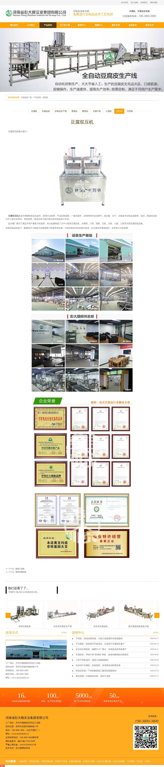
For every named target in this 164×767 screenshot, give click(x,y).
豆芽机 (130, 111)
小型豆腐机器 (47, 761)
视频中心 (99, 25)
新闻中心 (82, 25)
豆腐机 (34, 111)
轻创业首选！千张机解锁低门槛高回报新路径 (96, 671)
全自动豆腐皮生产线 (62, 626)
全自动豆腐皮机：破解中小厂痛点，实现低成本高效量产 (101, 649)
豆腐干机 (97, 111)
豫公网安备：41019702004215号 (21, 745)
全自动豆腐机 (119, 761)
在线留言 (144, 2)
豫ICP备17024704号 (26, 741)
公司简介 (31, 25)
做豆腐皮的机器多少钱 (138, 626)
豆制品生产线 (61, 111)
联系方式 (150, 25)
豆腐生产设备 (61, 761)
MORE (155, 633)
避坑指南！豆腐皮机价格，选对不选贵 (93, 676)
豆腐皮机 (46, 111)
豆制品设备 (34, 761)
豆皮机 (140, 761)
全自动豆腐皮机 (100, 626)
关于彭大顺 (65, 25)
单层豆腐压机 (21, 572)
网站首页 (14, 25)
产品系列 (48, 25)
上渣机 (109, 111)
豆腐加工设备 (89, 761)
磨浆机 (85, 111)
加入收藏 (134, 2)
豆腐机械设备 (75, 761)
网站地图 (153, 2)
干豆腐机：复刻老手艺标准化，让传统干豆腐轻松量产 (100, 644)
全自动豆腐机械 (104, 761)
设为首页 (124, 2)
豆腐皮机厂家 (26, 97)
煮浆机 (74, 111)
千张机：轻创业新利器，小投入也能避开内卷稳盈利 (99, 638)
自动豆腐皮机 (24, 626)
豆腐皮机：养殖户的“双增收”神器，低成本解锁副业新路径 (102, 654)
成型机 (45, 97)
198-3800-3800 (18, 730)
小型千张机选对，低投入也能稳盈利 (92, 660)
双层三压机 (20, 569)
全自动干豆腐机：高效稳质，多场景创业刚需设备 (98, 665)
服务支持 (116, 25)
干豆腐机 (131, 761)
